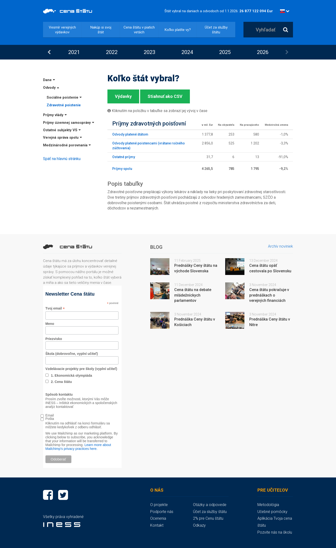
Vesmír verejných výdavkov (62, 29)
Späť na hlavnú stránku (62, 158)
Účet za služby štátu (216, 29)
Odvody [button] (51, 87)
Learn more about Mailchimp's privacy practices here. (78, 447)
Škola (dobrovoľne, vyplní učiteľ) (71, 354)
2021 (74, 52)
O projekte (159, 504)
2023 (149, 52)
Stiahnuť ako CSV (165, 96)
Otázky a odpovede (209, 504)
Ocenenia (158, 518)
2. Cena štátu (61, 382)
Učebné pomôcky (272, 511)
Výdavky (123, 96)
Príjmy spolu (122, 169)
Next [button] (287, 52)
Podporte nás (161, 511)
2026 (262, 52)
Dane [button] (49, 80)
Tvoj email (55, 308)
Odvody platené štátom (130, 134)
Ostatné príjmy (123, 157)
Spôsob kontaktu (59, 394)
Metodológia (268, 504)
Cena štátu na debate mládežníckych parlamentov (192, 295)
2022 (112, 52)
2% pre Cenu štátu (208, 518)
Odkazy (199, 525)
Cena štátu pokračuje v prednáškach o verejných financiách (269, 295)
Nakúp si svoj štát (100, 29)
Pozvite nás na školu (274, 532)
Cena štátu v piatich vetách (139, 29)
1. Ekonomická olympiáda (71, 375)
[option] (74, 52)
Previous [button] (49, 52)
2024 (187, 52)
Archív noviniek (280, 246)
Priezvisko (53, 339)
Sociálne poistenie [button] (64, 97)
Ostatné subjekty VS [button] (62, 130)
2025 (225, 52)
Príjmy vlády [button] (55, 115)
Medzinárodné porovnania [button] (67, 145)
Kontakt (156, 525)
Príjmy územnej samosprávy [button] (68, 122)
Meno (49, 324)
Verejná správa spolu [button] (62, 137)
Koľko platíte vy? (178, 30)
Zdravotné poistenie (64, 105)
